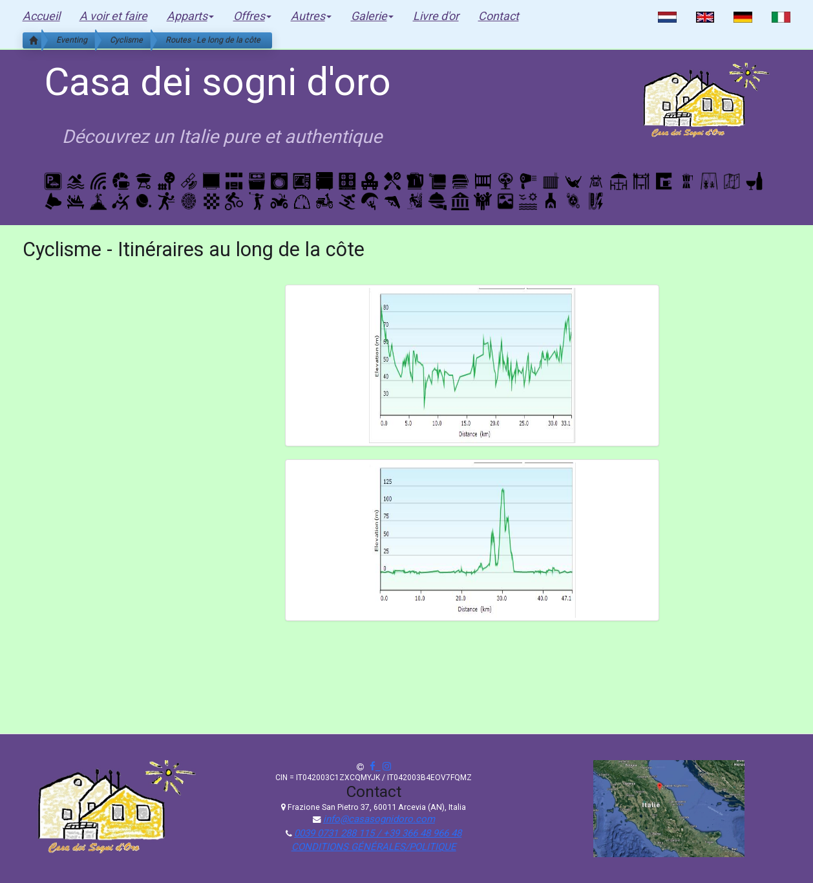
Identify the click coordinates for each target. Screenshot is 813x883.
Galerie (372, 16)
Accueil (41, 16)
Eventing (71, 40)
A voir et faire (113, 16)
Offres (252, 16)
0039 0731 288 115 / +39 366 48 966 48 (377, 833)
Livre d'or (436, 16)
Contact (498, 16)
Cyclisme (126, 40)
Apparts (190, 16)
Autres (311, 16)
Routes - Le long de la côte (212, 40)
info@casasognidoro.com (379, 819)
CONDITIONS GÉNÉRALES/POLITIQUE (373, 847)
